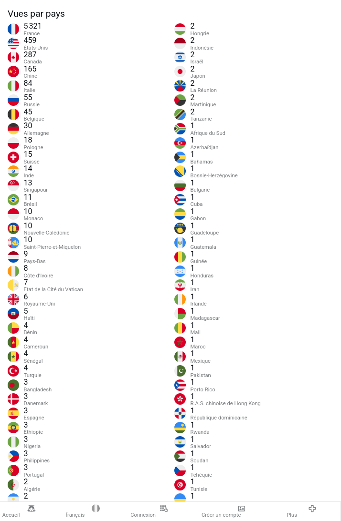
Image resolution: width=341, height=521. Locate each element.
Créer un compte (224, 511)
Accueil (19, 511)
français (82, 511)
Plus (302, 511)
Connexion (149, 511)
